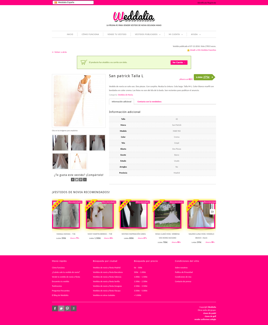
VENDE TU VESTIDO (117, 34)
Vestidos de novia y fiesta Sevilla (106, 281)
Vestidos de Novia (125, 95)
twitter (77, 179)
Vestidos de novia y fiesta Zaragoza (107, 286)
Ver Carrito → (179, 62)
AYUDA (194, 34)
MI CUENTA (173, 34)
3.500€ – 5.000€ (140, 290)
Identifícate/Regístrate (207, 3)
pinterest (81, 179)
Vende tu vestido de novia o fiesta (66, 277)
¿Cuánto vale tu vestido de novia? (66, 272)
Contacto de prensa (183, 281)
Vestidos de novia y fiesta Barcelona (108, 272)
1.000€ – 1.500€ (140, 277)
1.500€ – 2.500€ (140, 281)
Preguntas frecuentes (61, 290)
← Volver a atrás (59, 52)
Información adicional (121, 101)
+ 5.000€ (137, 295)
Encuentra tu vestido (60, 281)
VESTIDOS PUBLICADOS (146, 34)
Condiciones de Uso (183, 277)
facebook (73, 179)
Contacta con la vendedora (149, 101)
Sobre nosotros (181, 267)
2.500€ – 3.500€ (140, 286)
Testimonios (57, 286)
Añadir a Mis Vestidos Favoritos (203, 50)
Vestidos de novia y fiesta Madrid (106, 267)
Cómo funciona (58, 267)
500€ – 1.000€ (140, 272)
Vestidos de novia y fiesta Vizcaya (106, 290)
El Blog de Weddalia (60, 295)
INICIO (70, 34)
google (85, 179)
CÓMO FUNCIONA (90, 34)
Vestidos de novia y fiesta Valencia (107, 277)
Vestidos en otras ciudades (104, 295)
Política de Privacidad (184, 272)
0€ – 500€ (138, 267)
